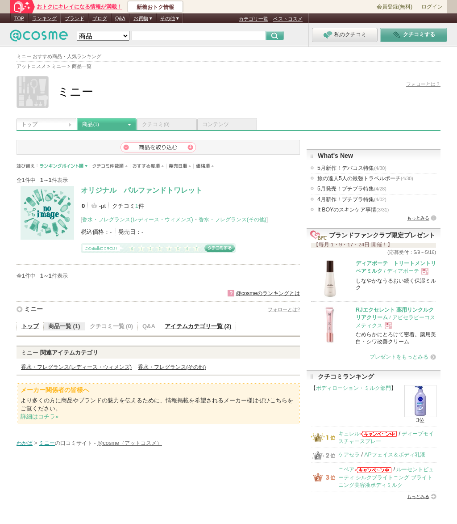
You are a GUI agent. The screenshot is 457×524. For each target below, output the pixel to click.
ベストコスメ (288, 18)
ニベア (346, 469)
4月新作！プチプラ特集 (351, 199)
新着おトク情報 (155, 7)
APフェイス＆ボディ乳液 (394, 455)
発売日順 (180, 166)
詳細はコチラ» (39, 416)
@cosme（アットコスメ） (129, 443)
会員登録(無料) (394, 7)
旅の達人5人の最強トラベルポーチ (365, 178)
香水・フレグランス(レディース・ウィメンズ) (137, 219)
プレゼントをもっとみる (399, 357)
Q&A (120, 18)
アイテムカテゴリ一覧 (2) (198, 326)
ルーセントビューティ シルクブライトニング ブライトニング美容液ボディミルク (386, 477)
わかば (25, 443)
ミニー (33, 309)
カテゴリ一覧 (253, 18)
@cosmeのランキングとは (268, 293)
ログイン (432, 7)
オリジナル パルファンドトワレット (141, 190)
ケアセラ (349, 455)
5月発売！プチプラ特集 (351, 189)
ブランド (74, 18)
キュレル (349, 434)
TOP (19, 18)
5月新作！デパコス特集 (351, 168)
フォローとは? (284, 309)
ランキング (44, 18)
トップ (29, 124)
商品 (90, 124)
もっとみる (418, 218)
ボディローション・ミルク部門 (353, 388)
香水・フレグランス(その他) (232, 219)
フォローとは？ (423, 84)
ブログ (99, 18)
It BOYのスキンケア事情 (353, 210)
